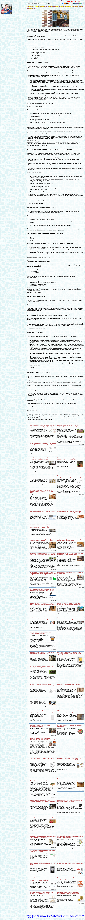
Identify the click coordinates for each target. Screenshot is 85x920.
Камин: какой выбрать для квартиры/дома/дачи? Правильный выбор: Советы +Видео (70, 554)
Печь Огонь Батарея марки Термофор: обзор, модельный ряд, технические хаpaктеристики (42, 590)
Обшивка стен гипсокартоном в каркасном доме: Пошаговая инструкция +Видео (70, 711)
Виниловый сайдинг (32, 66)
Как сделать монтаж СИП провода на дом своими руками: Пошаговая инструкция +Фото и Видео (43, 444)
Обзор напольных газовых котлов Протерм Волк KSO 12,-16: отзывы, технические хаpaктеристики (43, 864)
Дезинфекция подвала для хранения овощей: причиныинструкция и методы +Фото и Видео (69, 618)
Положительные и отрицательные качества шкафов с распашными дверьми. (68, 685)
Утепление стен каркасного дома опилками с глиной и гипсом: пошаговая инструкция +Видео (42, 604)
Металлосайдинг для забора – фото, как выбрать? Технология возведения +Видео (68, 426)
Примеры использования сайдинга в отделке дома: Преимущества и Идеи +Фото (42, 653)
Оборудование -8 (42, 916)
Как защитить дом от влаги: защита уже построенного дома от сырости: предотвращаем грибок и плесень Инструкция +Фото (42, 526)
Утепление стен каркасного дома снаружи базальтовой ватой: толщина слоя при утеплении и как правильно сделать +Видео (43, 836)
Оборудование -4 (60, 915)
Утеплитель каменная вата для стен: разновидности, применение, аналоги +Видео (42, 816)
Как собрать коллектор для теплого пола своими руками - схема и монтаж (42, 851)
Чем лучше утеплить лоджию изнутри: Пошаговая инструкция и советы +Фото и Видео (42, 739)
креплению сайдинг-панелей (58, 336)
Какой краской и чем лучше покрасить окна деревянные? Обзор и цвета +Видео (41, 618)
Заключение (33, 58)
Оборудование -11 (71, 916)
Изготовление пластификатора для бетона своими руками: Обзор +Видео (41, 633)
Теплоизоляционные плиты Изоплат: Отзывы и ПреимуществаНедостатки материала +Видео (42, 779)
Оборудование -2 (41, 915)
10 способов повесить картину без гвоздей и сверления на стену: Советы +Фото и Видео (41, 540)
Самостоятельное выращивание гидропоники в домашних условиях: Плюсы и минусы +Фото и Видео (42, 554)
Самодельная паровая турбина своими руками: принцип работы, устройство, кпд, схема (42, 512)
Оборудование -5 (70, 915)
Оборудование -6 (79, 915)
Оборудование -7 (32, 916)
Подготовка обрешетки (36, 53)
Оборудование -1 (31, 915)
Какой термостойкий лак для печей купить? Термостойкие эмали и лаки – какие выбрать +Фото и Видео (69, 653)
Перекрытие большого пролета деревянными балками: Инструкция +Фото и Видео (42, 893)
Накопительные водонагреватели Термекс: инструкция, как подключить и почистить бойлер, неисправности (43, 686)
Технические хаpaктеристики (37, 52)
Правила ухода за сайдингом (37, 57)
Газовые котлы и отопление (73, 1)
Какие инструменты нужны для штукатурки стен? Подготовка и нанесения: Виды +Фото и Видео (43, 426)
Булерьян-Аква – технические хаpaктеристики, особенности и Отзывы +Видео (69, 801)
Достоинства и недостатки (37, 47)
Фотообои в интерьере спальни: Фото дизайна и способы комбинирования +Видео (42, 458)
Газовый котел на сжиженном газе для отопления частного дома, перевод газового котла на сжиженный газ (70, 865)
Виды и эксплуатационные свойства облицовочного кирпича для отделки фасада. (69, 476)
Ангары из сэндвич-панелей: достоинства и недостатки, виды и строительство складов (69, 604)
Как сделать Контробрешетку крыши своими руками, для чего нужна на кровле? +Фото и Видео (69, 760)
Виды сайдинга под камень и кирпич (39, 50)
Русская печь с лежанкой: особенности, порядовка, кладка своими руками (67, 878)
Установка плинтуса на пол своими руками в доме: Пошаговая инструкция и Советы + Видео (70, 512)
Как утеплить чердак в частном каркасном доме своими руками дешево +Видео (70, 540)
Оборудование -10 (61, 916)
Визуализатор (33, 699)
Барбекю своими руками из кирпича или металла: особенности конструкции (68, 458)
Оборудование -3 (50, 915)
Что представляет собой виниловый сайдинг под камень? (44, 49)
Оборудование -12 (31, 917)
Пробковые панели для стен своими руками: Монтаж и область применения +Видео (69, 779)
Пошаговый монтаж (35, 55)
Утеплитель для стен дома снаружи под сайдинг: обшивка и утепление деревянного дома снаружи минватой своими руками (70, 836)
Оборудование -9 (51, 916)
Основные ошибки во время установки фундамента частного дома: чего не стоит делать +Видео (43, 801)
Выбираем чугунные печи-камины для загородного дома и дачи (40, 726)
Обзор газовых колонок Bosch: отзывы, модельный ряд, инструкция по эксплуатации (42, 711)
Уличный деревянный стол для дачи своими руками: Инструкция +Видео (41, 667)
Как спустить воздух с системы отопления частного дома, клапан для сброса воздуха (68, 893)
